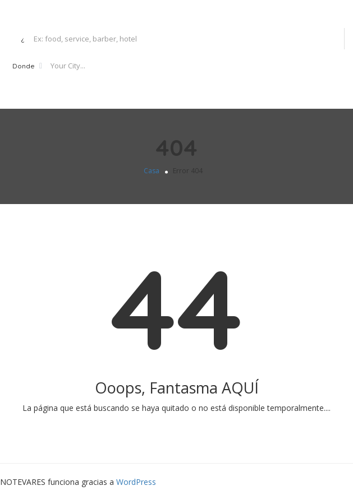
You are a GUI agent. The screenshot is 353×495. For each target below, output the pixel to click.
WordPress (136, 482)
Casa (151, 170)
